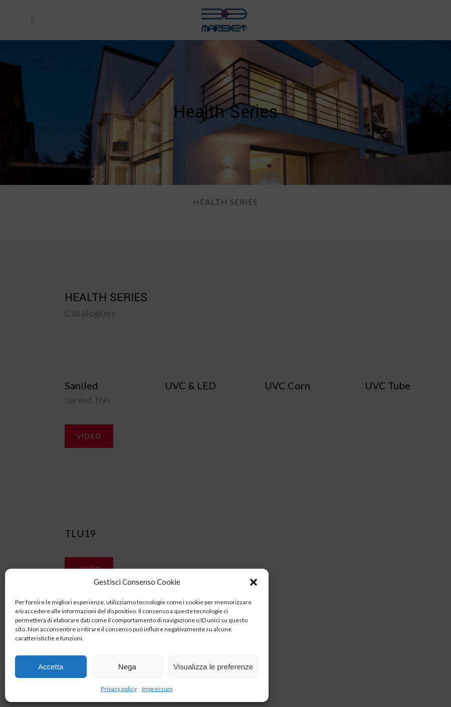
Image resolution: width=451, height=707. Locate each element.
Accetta (50, 666)
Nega (127, 666)
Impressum (157, 688)
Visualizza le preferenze (213, 666)
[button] (254, 582)
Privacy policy (119, 688)
